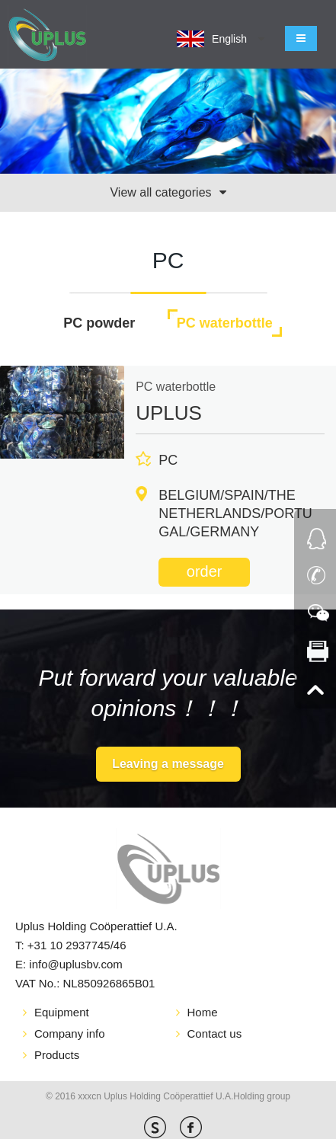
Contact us (214, 1033)
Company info (69, 1033)
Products (56, 1054)
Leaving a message (168, 763)
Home (202, 1012)
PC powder (99, 323)
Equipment (61, 1012)
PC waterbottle (225, 323)
